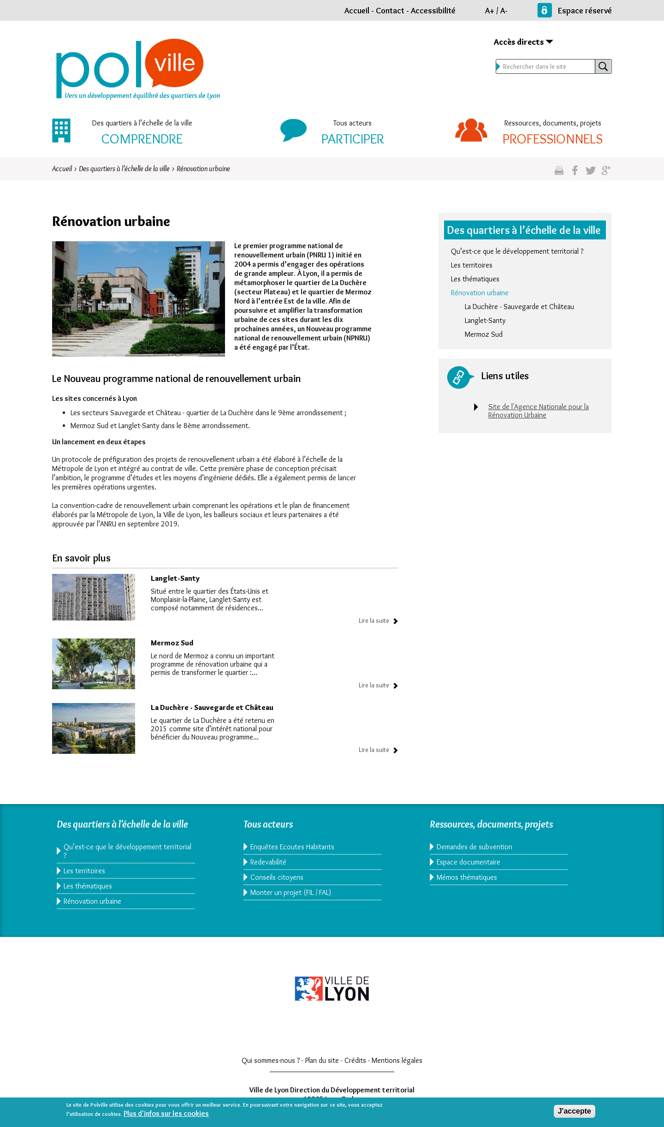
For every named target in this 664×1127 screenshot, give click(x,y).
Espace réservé (585, 11)
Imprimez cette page (559, 174)
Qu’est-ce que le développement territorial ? (517, 251)
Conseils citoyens (276, 877)
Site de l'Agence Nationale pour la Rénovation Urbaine (538, 410)
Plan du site (322, 1060)
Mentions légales (397, 1060)
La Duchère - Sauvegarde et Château (212, 707)
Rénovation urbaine (480, 292)
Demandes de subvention (474, 846)
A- (504, 11)
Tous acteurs (352, 123)
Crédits (355, 1060)
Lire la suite (374, 620)
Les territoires (471, 265)
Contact (390, 11)
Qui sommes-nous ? (271, 1060)
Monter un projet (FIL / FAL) (290, 892)
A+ (489, 11)
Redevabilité (268, 862)
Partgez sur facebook (575, 174)
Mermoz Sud (172, 642)
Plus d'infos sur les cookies (166, 1114)
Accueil (356, 11)
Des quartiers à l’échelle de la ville (142, 123)
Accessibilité (433, 11)
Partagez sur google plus (606, 174)
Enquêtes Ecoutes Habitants (292, 846)
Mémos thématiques (467, 877)
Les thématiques (475, 278)
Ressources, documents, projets (552, 123)
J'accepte (574, 1112)
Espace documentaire (468, 862)
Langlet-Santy (175, 578)
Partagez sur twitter (590, 174)
